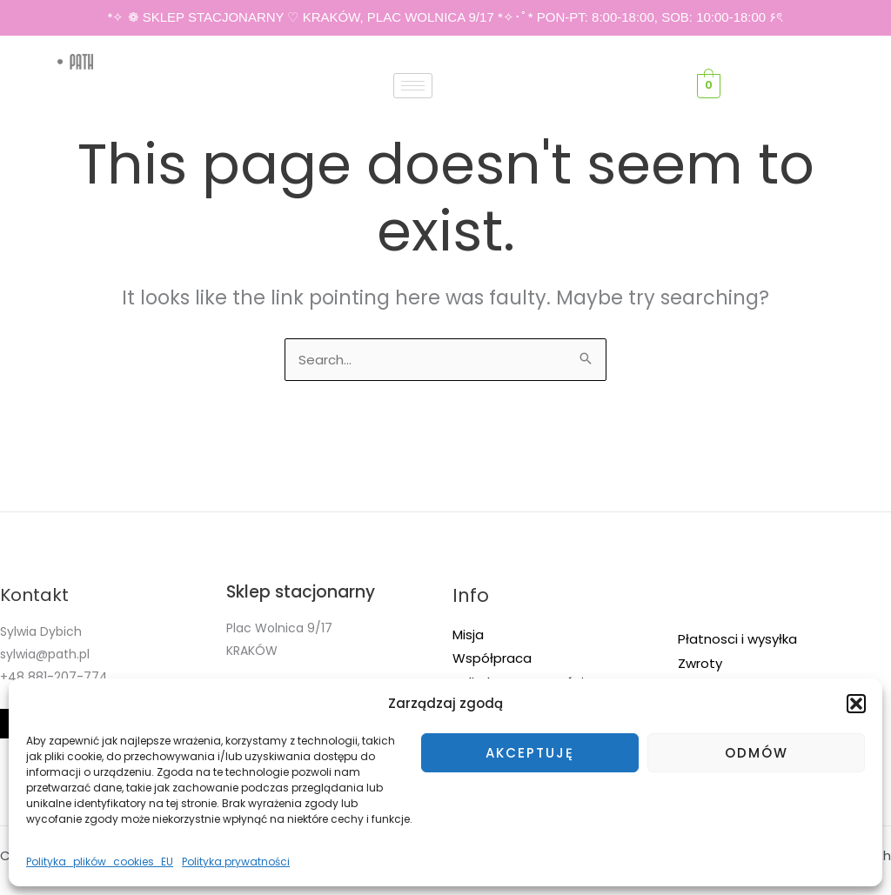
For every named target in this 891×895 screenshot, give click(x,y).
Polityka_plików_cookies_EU (99, 861)
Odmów (756, 753)
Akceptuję (530, 753)
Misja (468, 634)
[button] (856, 703)
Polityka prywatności (236, 861)
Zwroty (700, 663)
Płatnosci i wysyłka (737, 639)
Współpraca (492, 658)
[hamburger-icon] (412, 85)
